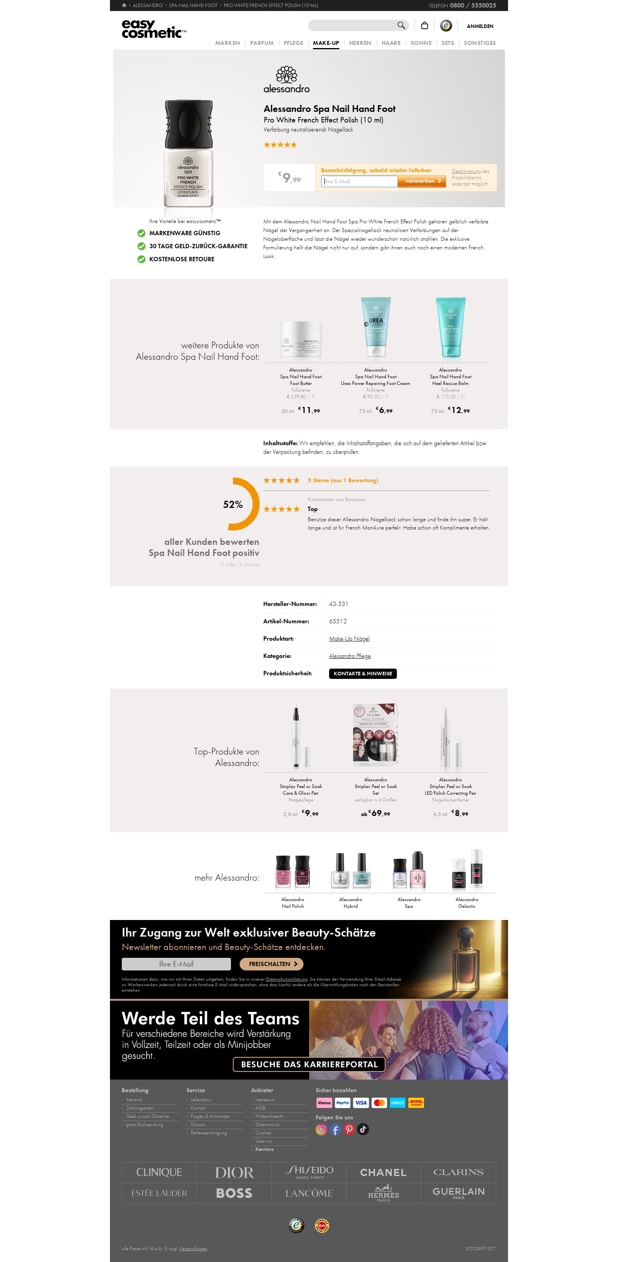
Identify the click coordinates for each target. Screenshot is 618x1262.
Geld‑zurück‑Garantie (147, 1116)
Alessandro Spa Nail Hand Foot (330, 108)
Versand (134, 1100)
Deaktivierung (466, 171)
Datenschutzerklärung (286, 979)
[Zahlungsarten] (406, 1102)
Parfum (262, 43)
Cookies (263, 1133)
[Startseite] (125, 5)
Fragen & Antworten (210, 1116)
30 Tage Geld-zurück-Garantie (198, 246)
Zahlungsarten (140, 1108)
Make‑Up (326, 43)
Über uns (263, 1141)
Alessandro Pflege (350, 656)
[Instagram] (321, 1129)
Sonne (421, 43)
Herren (360, 43)
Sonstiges (480, 43)
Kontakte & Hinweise (363, 673)
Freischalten (269, 964)
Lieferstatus (201, 1100)
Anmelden (480, 26)
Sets (447, 43)
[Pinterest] (349, 1129)
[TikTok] (363, 1129)
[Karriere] (309, 1040)
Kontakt (198, 1108)
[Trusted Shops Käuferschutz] (446, 25)
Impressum (265, 1100)
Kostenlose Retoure (181, 259)
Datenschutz (267, 1124)
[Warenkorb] (424, 25)
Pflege (293, 43)
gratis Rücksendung (144, 1124)
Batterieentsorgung (209, 1133)
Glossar (198, 1124)
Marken (227, 43)
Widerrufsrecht (269, 1116)
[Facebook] (335, 1129)
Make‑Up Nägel (349, 638)
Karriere (264, 1149)
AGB (260, 1108)
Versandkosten (193, 1248)
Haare (391, 43)
